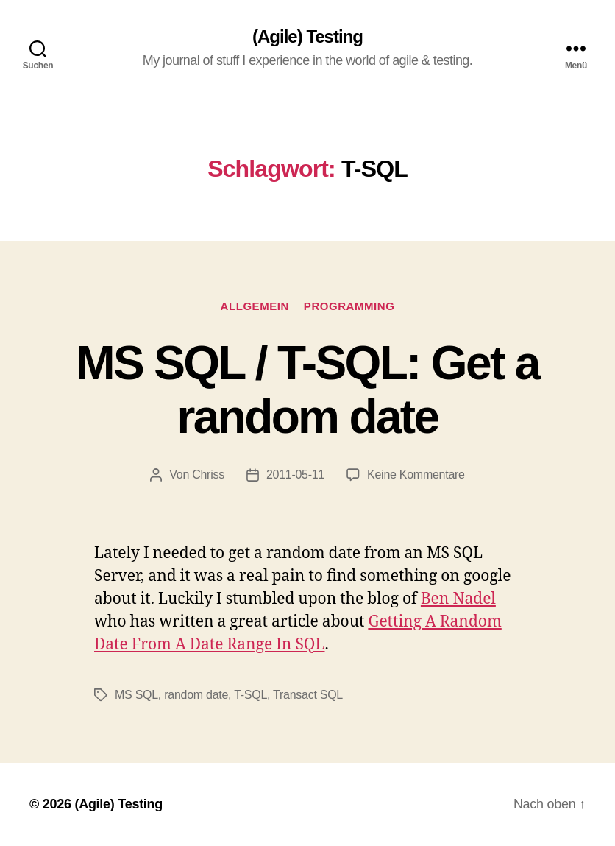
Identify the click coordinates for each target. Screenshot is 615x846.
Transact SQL (308, 694)
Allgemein (255, 306)
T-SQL (250, 694)
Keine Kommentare (416, 474)
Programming (349, 306)
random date (196, 694)
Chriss (208, 474)
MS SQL (136, 694)
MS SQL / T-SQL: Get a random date (307, 389)
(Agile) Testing (307, 37)
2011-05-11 (295, 474)
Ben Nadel (458, 599)
